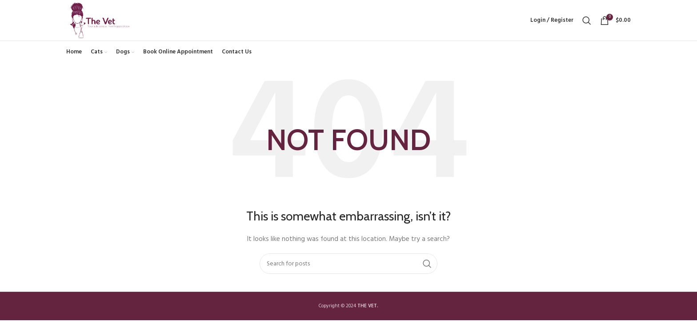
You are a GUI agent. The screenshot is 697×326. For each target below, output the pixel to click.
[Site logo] (104, 23)
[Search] (587, 23)
